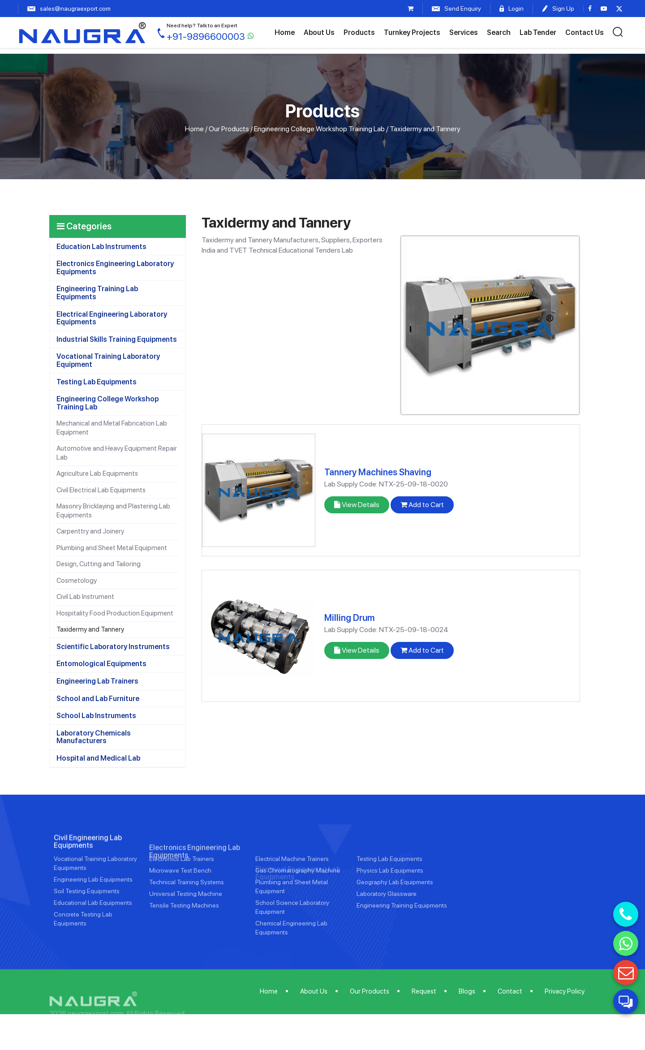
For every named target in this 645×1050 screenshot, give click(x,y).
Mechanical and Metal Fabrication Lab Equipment (111, 427)
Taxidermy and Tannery (90, 629)
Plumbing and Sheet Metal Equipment (111, 548)
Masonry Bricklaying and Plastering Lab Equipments (113, 510)
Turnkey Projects (412, 32)
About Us (319, 32)
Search (499, 32)
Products (359, 32)
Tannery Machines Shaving (377, 472)
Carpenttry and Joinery (90, 531)
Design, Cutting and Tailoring (98, 564)
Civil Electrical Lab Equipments (101, 490)
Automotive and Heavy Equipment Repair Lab (116, 452)
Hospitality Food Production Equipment (114, 613)
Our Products (229, 129)
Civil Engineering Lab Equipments (88, 869)
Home (285, 32)
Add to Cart (422, 504)
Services (463, 32)
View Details (356, 504)
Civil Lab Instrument (85, 597)
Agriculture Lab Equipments (97, 473)
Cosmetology (76, 581)
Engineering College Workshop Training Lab (319, 129)
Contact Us (584, 32)
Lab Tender (538, 32)
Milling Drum (349, 617)
